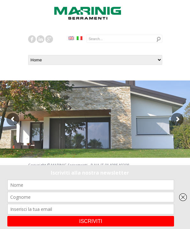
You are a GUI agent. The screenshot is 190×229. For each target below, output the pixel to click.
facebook (32, 39)
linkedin (40, 39)
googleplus (49, 39)
